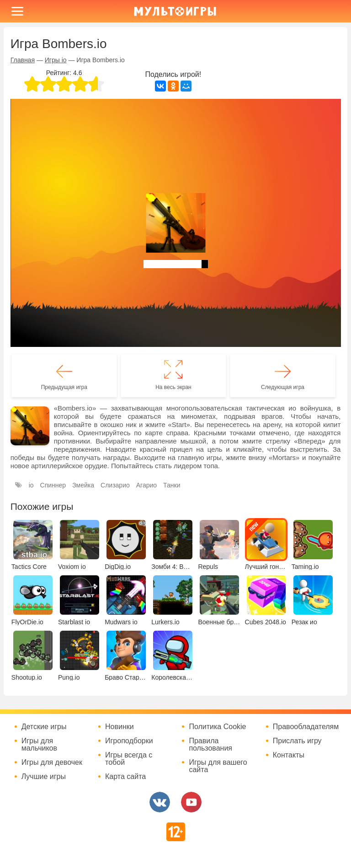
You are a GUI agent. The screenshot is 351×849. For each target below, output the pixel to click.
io (31, 485)
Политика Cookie (217, 726)
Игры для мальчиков (39, 744)
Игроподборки (129, 741)
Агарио (146, 485)
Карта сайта (125, 776)
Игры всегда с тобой (128, 759)
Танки (171, 485)
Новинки (119, 726)
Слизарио (115, 485)
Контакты (288, 755)
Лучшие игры (43, 776)
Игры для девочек (51, 762)
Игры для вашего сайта (218, 766)
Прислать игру (297, 741)
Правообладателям (306, 726)
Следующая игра (282, 387)
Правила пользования (210, 744)
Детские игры (44, 726)
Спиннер (53, 485)
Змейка (83, 485)
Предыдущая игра (64, 387)
